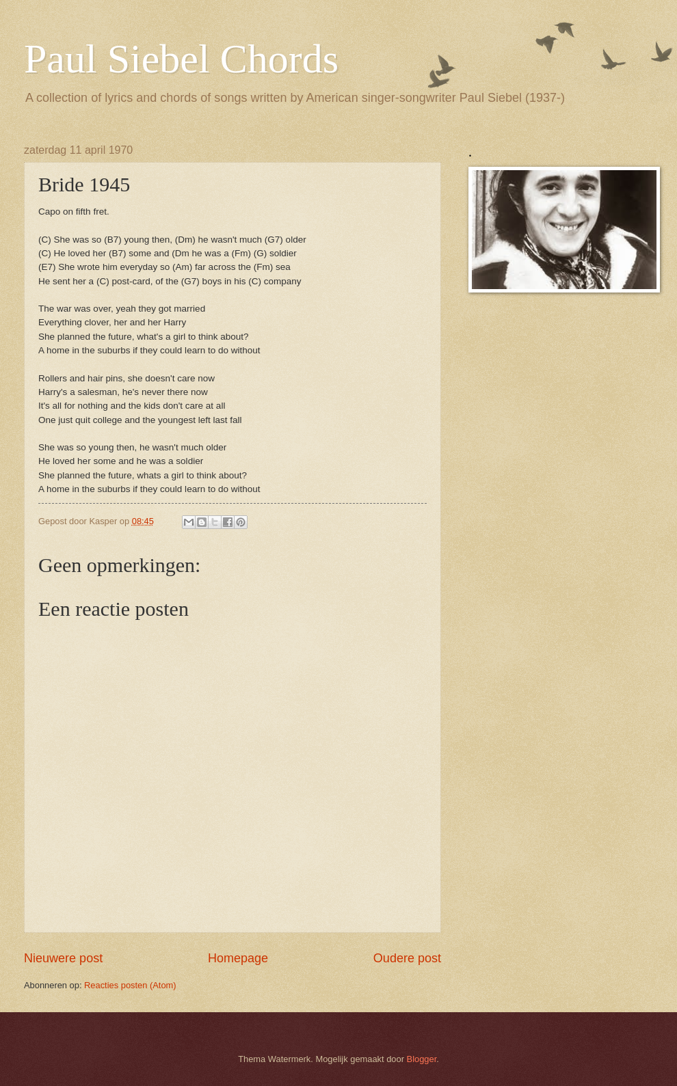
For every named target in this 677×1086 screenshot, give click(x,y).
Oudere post (407, 958)
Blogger (422, 1059)
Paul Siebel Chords (181, 58)
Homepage (238, 958)
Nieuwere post (63, 958)
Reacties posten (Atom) (130, 985)
